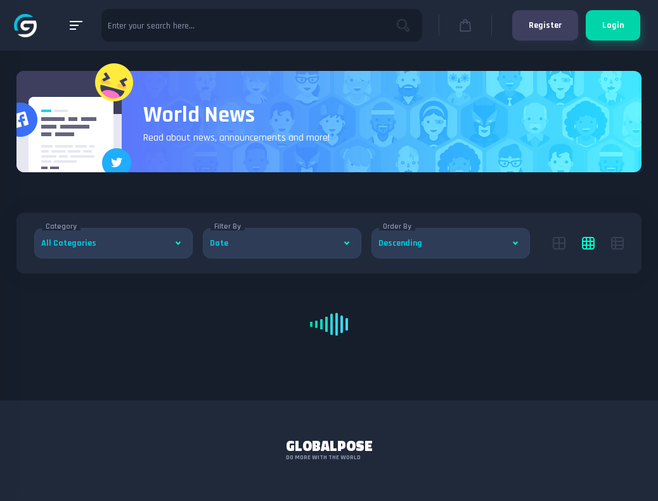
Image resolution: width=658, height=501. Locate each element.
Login (613, 25)
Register (545, 25)
